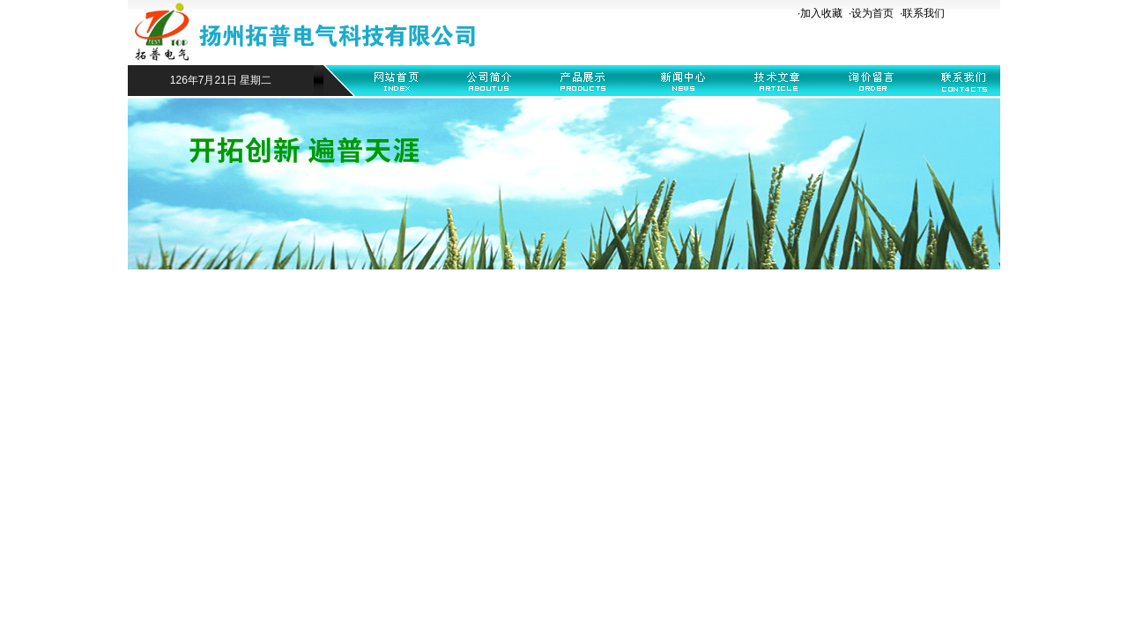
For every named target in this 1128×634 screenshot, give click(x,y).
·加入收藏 (820, 13)
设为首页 (872, 13)
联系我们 (923, 13)
